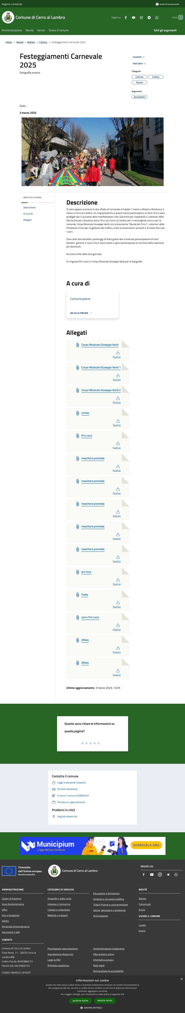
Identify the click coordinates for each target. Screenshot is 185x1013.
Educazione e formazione (106, 893)
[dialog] (92, 994)
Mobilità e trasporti (58, 915)
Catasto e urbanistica (59, 910)
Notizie (31, 42)
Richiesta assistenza (58, 965)
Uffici (4, 910)
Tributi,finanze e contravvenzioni (110, 904)
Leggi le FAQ (54, 960)
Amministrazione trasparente (108, 948)
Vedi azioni (140, 63)
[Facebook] (120, 17)
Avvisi (142, 910)
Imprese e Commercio (59, 904)
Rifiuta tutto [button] (105, 1000)
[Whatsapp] (152, 17)
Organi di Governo (11, 898)
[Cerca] (179, 17)
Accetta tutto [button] (80, 1000)
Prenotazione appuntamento (63, 948)
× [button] (181, 979)
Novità (19, 42)
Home (9, 42)
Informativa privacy (103, 960)
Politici (5, 921)
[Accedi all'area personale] (167, 4)
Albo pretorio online (103, 954)
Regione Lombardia (12, 4)
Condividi (139, 57)
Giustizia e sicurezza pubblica (108, 899)
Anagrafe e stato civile (59, 898)
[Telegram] (144, 17)
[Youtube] (128, 17)
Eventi (142, 931)
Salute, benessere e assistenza (109, 910)
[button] (92, 1007)
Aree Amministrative (13, 904)
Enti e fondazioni (11, 915)
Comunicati (145, 904)
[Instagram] (136, 17)
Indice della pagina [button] (32, 197)
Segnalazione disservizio (60, 954)
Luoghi (142, 925)
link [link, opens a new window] (122, 994)
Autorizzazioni (100, 916)
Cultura (43, 42)
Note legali (99, 965)
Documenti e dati (11, 932)
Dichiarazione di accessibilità (108, 971)
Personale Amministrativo (15, 926)
